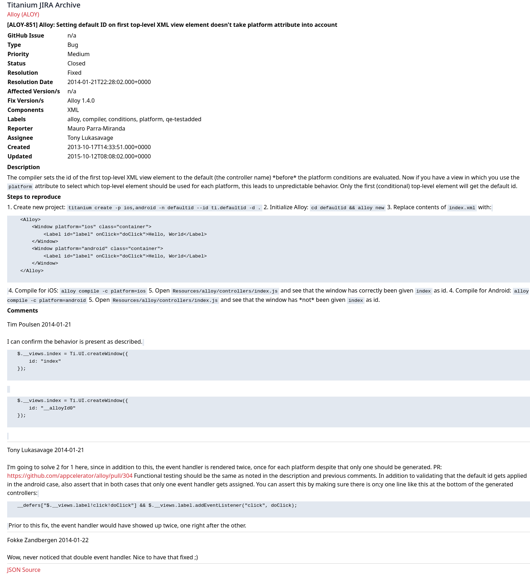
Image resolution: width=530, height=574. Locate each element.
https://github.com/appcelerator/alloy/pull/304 (70, 476)
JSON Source (23, 570)
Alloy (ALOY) (23, 14)
